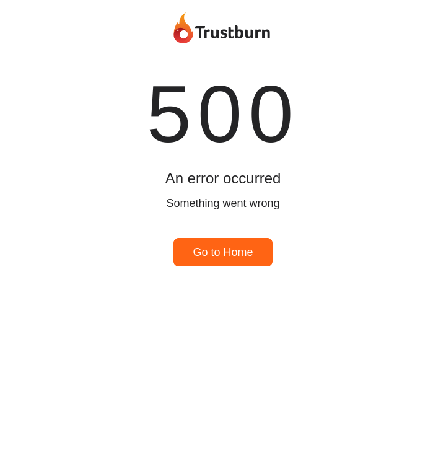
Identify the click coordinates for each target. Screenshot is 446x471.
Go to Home (223, 252)
